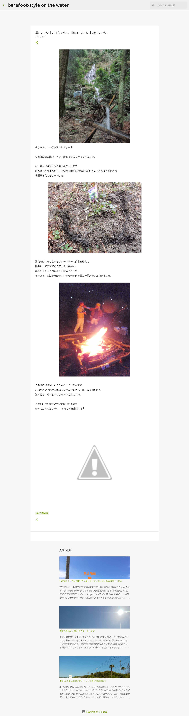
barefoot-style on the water (38, 5)
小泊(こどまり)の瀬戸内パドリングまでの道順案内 (82, 681)
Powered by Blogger (94, 712)
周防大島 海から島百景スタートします (77, 631)
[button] (37, 43)
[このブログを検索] (171, 5)
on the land (42, 513)
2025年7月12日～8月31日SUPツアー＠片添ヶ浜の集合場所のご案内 (90, 581)
